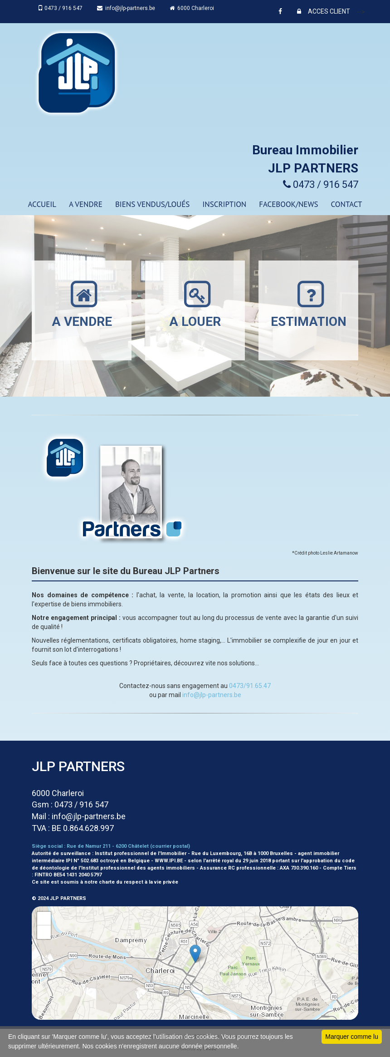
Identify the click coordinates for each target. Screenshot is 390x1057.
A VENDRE (85, 204)
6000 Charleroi (193, 8)
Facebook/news (288, 204)
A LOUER (195, 304)
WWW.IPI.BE (169, 861)
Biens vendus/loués (152, 204)
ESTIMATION (308, 304)
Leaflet (348, 1016)
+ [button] (44, 918)
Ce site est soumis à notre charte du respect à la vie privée (105, 882)
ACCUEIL (42, 204)
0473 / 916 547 (61, 8)
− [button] (44, 932)
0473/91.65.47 (250, 685)
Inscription (224, 204)
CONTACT (346, 204)
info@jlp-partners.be (127, 8)
